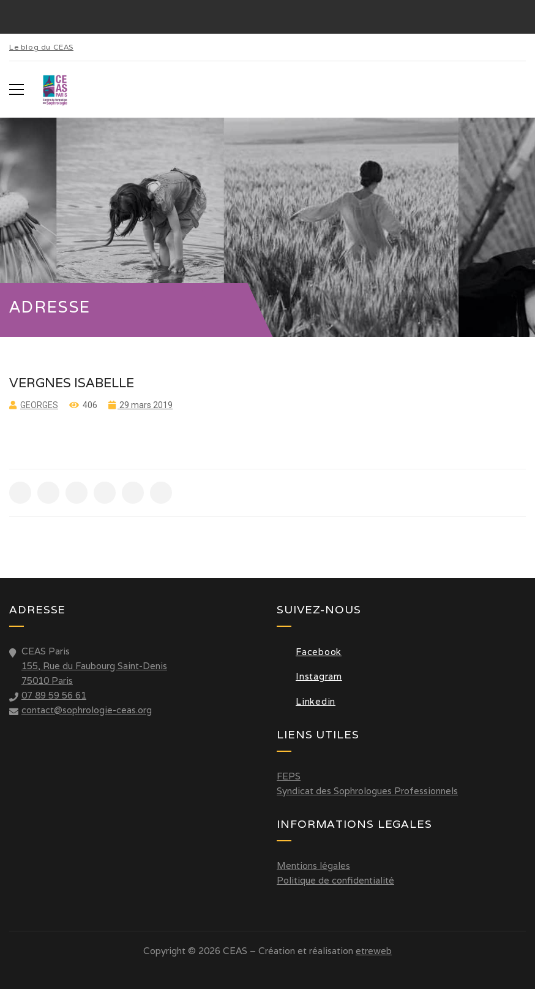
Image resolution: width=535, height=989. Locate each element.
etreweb (374, 951)
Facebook (309, 651)
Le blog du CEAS (41, 46)
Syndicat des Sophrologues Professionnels (367, 791)
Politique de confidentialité (335, 880)
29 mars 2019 (145, 405)
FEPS (289, 776)
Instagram (309, 676)
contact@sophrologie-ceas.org (86, 710)
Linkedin (306, 701)
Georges (39, 405)
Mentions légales (313, 865)
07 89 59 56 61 (53, 695)
